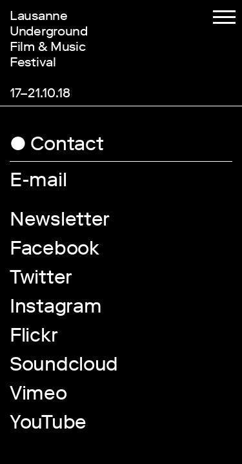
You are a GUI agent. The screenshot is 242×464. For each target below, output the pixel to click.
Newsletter (60, 221)
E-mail (38, 182)
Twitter (41, 279)
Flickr (33, 337)
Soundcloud (64, 366)
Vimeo (38, 395)
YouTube (48, 424)
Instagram (55, 308)
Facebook (54, 250)
